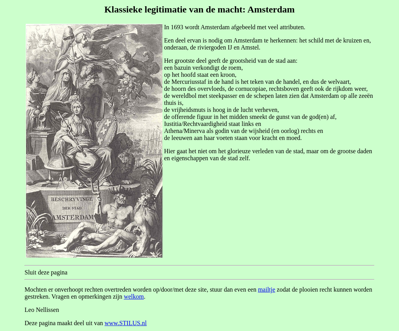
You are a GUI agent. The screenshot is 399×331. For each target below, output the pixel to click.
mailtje (266, 289)
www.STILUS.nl (125, 323)
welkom (134, 296)
